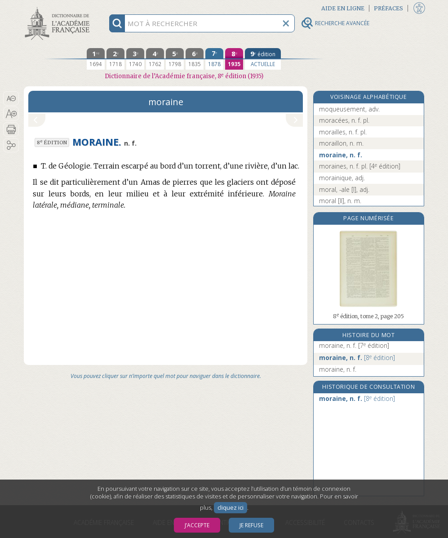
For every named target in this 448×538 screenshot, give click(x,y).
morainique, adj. (342, 177)
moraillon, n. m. (341, 143)
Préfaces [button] (388, 8)
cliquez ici (230, 507)
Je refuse (251, 525)
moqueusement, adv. (349, 109)
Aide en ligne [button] (342, 8)
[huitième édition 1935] (234, 59)
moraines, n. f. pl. (359, 166)
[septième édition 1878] (214, 59)
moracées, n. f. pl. (344, 120)
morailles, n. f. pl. (343, 132)
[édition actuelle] (263, 59)
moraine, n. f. (340, 155)
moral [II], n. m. (340, 200)
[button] (11, 98)
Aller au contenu (58, 7)
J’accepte (197, 525)
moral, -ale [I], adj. (344, 189)
